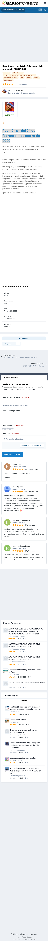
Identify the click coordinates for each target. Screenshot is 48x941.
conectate (32, 389)
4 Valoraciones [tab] (11, 377)
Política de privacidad (19, 934)
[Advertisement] (23, 36)
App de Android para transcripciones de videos (27, 682)
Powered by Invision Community (24, 939)
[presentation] (20, 417)
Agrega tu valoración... (14, 439)
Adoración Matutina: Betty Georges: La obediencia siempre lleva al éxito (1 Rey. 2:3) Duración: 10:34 (25, 745)
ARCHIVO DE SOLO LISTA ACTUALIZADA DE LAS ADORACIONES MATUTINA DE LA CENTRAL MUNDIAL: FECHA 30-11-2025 (26, 631)
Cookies (34, 934)
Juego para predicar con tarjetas (23, 758)
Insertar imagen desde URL (32, 445)
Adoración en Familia (18, 720)
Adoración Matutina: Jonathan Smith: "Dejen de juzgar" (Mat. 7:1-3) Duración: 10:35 (25, 770)
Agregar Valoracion (12, 454)
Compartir (24, 338)
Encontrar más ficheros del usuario (21, 93)
